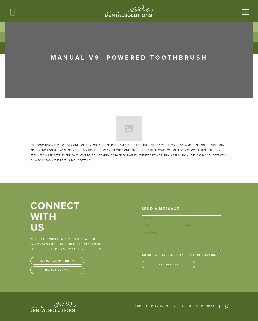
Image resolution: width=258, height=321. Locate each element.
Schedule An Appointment (57, 261)
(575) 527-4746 (40, 244)
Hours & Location (57, 270)
